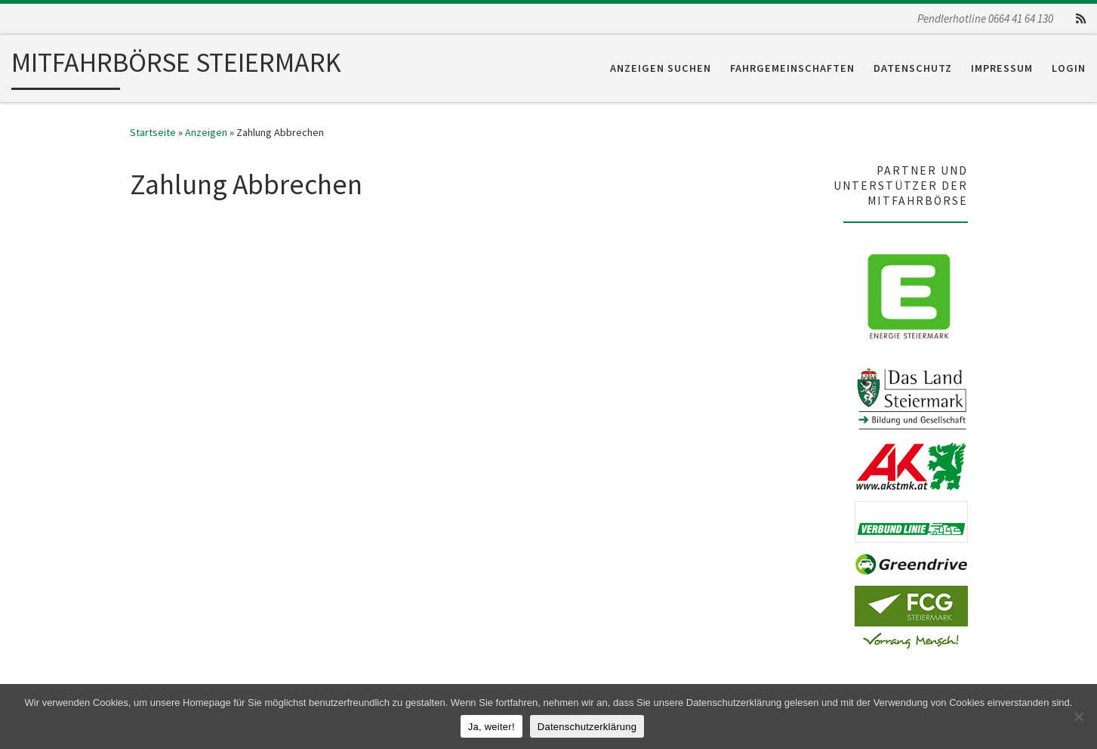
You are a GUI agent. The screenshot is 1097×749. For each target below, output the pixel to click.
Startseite (153, 132)
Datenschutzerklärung (587, 726)
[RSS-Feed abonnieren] (1081, 18)
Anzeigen (206, 132)
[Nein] (1078, 716)
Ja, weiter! (491, 726)
